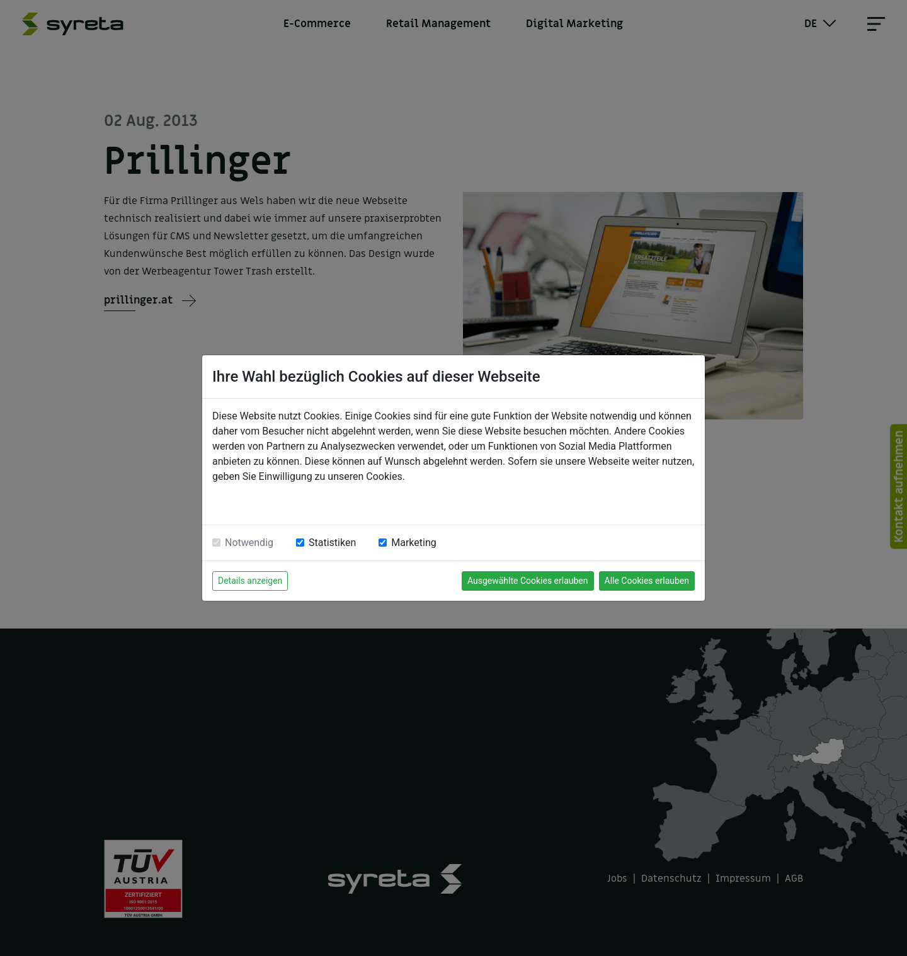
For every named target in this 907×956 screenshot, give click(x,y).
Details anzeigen (250, 581)
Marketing (413, 543)
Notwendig (249, 543)
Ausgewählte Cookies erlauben (527, 581)
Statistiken (332, 543)
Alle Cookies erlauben (647, 581)
